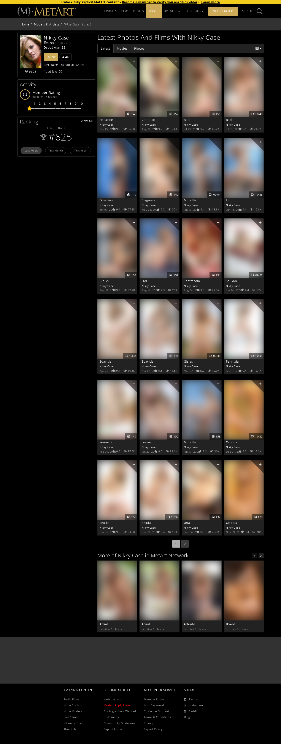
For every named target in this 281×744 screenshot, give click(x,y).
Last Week (31, 150)
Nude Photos (73, 705)
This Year (80, 150)
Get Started (223, 11)
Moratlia (190, 200)
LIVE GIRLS (172, 11)
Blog (187, 717)
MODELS (154, 11)
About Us (70, 729)
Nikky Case (107, 124)
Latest (105, 48)
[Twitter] (191, 699)
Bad (187, 120)
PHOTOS (138, 11)
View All (87, 121)
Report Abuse (113, 729)
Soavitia (106, 361)
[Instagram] (193, 705)
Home (25, 24)
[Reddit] (191, 711)
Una (187, 523)
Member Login (154, 699)
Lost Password (154, 705)
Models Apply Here (117, 705)
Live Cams (71, 717)
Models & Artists (46, 24)
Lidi (229, 200)
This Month (55, 150)
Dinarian (106, 200)
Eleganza (149, 200)
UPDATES (110, 11)
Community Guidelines (119, 723)
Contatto (148, 120)
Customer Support (157, 711)
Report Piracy (153, 729)
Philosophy (111, 717)
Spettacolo (192, 281)
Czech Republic (57, 43)
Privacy (149, 723)
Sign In (247, 11)
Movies (122, 48)
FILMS (125, 11)
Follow (51, 57)
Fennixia (232, 361)
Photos (139, 48)
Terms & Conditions (157, 717)
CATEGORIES (194, 11)
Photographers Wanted (120, 711)
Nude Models (73, 711)
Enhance (106, 120)
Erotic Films (71, 699)
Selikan (231, 281)
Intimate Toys (73, 723)
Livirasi (147, 442)
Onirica (231, 442)
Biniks (104, 281)
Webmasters (112, 699)
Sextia (104, 523)
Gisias (188, 361)
